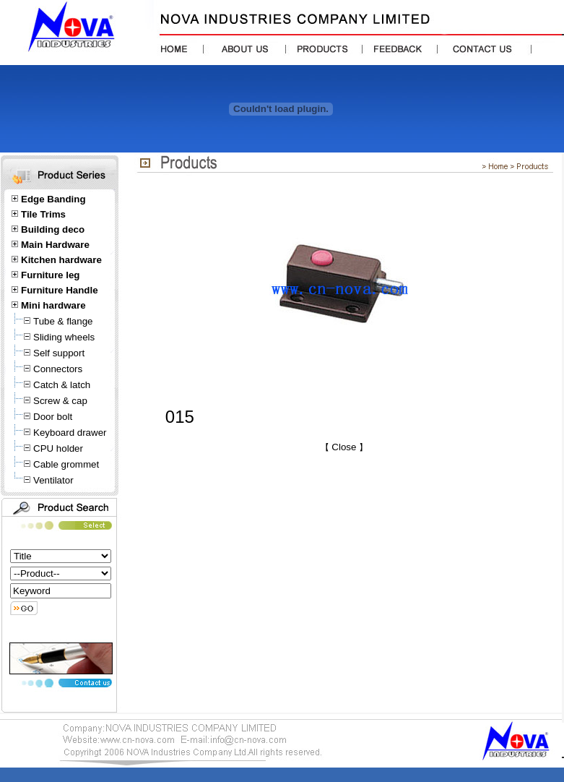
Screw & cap (60, 400)
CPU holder (58, 448)
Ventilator (53, 480)
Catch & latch (61, 384)
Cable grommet (66, 464)
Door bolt (52, 416)
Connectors (57, 369)
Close (344, 447)
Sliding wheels (64, 337)
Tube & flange (63, 321)
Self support (58, 353)
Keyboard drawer (70, 432)
